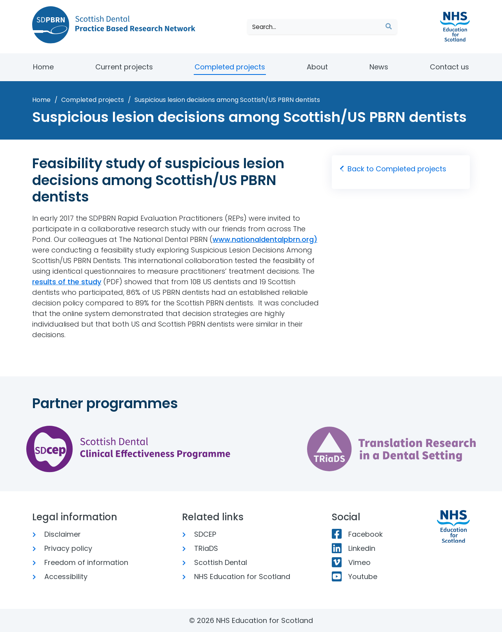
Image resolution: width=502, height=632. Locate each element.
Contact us (449, 67)
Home (43, 67)
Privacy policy (65, 548)
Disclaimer (59, 534)
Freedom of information (83, 562)
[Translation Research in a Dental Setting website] (391, 449)
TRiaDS (203, 548)
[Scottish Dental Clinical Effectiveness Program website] (128, 449)
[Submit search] (388, 26)
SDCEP (202, 534)
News (378, 67)
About (317, 67)
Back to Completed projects (393, 169)
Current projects (124, 67)
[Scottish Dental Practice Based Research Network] (116, 25)
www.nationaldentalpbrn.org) (265, 239)
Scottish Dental (217, 562)
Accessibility (62, 576)
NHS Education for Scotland (239, 576)
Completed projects (230, 67)
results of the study (66, 282)
